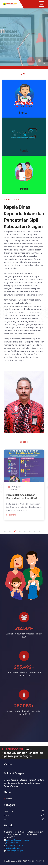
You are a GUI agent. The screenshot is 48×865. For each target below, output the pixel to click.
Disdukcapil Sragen (14, 850)
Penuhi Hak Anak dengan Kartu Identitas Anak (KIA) (21, 498)
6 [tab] (32, 532)
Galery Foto (9, 811)
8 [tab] (42, 532)
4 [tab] (22, 532)
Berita (6, 819)
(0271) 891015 (12, 842)
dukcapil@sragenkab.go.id (17, 840)
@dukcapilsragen (13, 848)
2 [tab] (12, 532)
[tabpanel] (24, 484)
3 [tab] (17, 532)
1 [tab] (7, 532)
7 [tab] (37, 532)
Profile (8, 799)
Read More (12, 516)
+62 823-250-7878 (14, 845)
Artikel (6, 815)
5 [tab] (27, 532)
